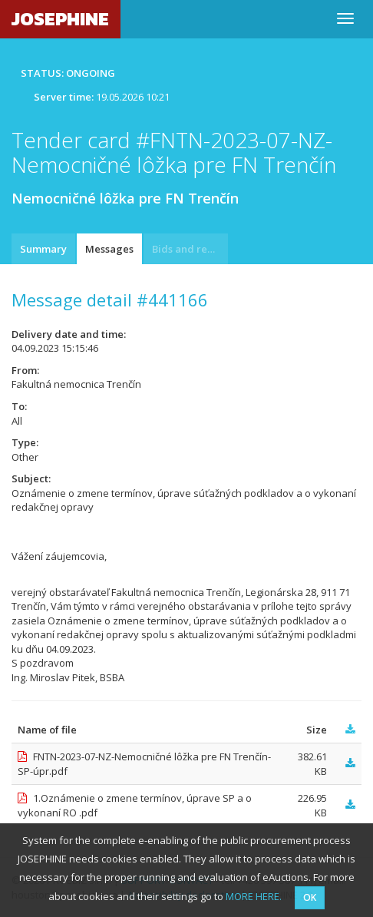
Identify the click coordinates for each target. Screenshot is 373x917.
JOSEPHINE (60, 18)
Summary (43, 249)
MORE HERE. (254, 896)
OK (309, 897)
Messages (109, 249)
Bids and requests (190, 249)
